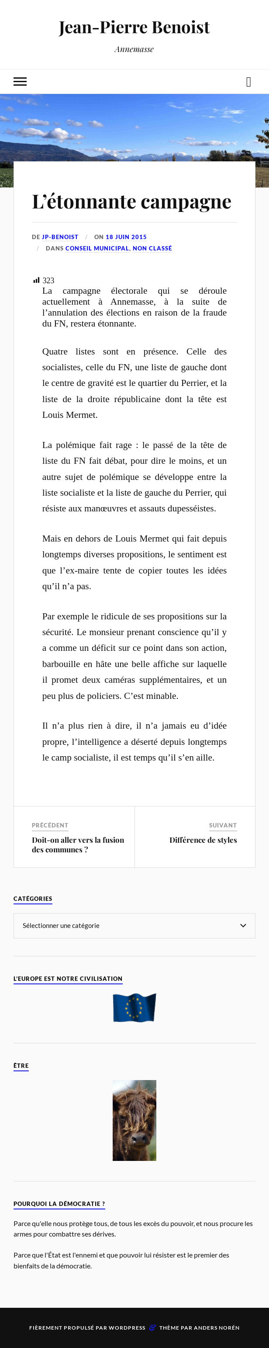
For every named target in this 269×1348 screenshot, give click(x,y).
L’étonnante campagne (131, 200)
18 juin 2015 (126, 236)
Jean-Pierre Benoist (134, 26)
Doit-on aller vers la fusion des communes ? (78, 844)
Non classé (152, 248)
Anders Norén (217, 1327)
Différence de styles (203, 839)
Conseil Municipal (97, 248)
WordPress (127, 1327)
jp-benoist (60, 236)
